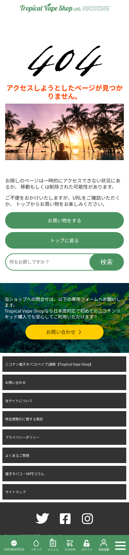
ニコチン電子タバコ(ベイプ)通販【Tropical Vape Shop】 (49, 364)
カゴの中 (70, 545)
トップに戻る (64, 240)
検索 (106, 262)
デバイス (53, 545)
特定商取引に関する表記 (24, 418)
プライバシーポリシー (22, 437)
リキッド (36, 545)
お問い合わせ (64, 331)
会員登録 (103, 545)
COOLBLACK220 (14, 545)
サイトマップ (15, 491)
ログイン (87, 545)
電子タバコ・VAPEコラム (24, 473)
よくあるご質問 (17, 455)
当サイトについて (19, 400)
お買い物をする (65, 220)
